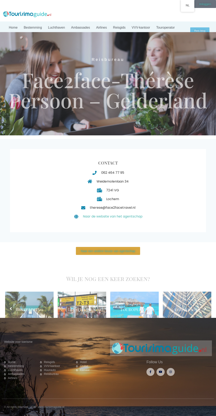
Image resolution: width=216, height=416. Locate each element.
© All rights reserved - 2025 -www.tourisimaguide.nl (34, 406)
